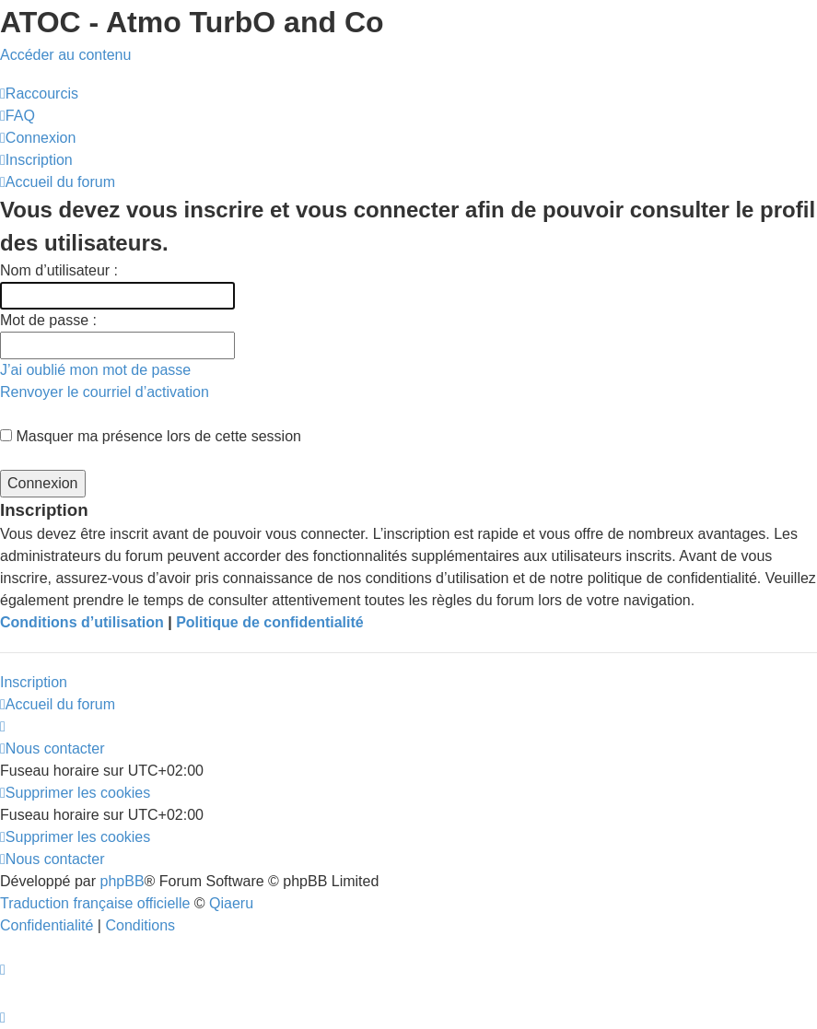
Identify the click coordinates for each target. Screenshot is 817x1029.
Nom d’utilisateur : (59, 270)
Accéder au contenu (65, 55)
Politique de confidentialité (270, 622)
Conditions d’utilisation (82, 622)
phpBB (122, 881)
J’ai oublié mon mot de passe (95, 370)
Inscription (33, 682)
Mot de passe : (48, 320)
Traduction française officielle (95, 903)
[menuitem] (17, 115)
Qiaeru (231, 903)
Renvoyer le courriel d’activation (104, 392)
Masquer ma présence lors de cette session (150, 436)
